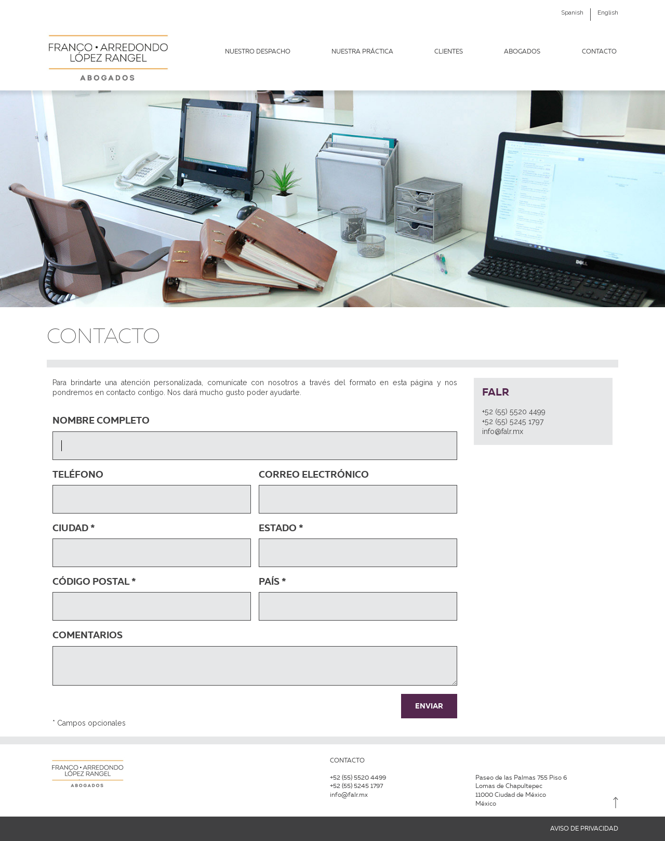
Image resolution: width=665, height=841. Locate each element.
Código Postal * (94, 581)
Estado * (281, 528)
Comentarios (87, 635)
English (607, 12)
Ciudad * (73, 528)
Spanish (572, 12)
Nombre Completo (101, 420)
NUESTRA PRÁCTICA (362, 51)
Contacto (599, 51)
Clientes (448, 51)
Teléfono (77, 474)
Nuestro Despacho (257, 51)
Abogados (522, 51)
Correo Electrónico (314, 474)
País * (272, 581)
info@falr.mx (502, 431)
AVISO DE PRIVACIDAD (584, 828)
